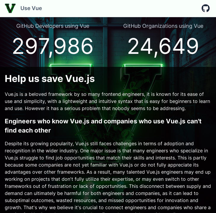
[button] (205, 8)
